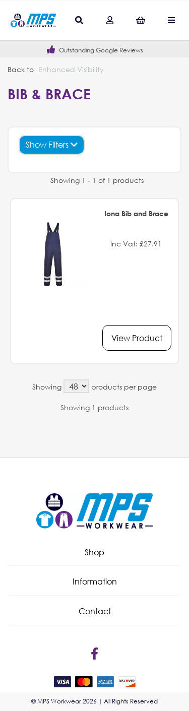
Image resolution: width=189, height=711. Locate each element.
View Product (136, 338)
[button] (94, 552)
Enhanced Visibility (71, 69)
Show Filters (52, 144)
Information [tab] (95, 581)
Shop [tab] (94, 552)
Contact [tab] (95, 611)
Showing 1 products (94, 407)
